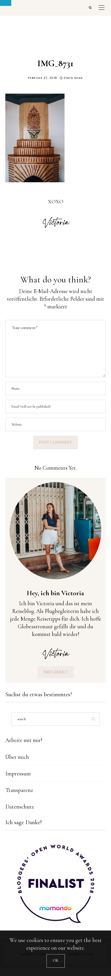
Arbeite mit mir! (23, 740)
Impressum (18, 773)
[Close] (55, 961)
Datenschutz (19, 806)
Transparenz (19, 790)
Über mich (17, 757)
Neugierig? (56, 672)
